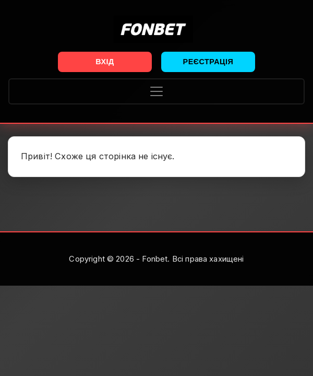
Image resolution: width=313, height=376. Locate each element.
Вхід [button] (104, 61)
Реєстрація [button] (208, 61)
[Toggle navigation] (156, 91)
